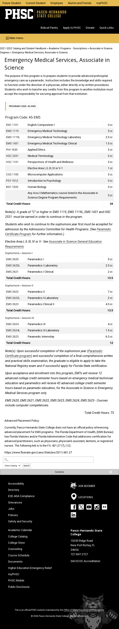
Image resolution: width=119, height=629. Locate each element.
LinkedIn (73, 515)
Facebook (73, 507)
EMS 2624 (12, 324)
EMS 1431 (12, 143)
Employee (57, 3)
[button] (59, 38)
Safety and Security (20, 521)
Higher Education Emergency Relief (30, 568)
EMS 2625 (12, 336)
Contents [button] (59, 472)
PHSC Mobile (16, 580)
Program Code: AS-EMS (22, 106)
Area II (37, 193)
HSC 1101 (12, 162)
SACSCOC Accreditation (85, 561)
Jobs (11, 508)
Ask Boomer (86, 485)
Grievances (15, 502)
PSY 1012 (12, 180)
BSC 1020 (12, 187)
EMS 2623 (12, 304)
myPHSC (102, 3)
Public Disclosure (19, 586)
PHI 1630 (11, 149)
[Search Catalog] (48, 460)
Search (27, 466)
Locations (85, 497)
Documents (15, 561)
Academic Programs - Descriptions (68, 48)
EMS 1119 (12, 131)
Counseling (15, 549)
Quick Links (107, 27)
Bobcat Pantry (49, 27)
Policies (13, 515)
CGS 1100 (12, 174)
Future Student (11, 3)
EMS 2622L (13, 298)
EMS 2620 (12, 259)
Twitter (81, 507)
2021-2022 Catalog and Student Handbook (23, 48)
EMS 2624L (13, 330)
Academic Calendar (20, 530)
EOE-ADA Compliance (21, 496)
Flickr (104, 507)
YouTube (89, 507)
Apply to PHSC (72, 27)
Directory (13, 489)
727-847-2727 (79, 554)
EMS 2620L (13, 265)
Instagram (97, 507)
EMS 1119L (13, 137)
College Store (16, 542)
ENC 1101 (12, 124)
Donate (90, 27)
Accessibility (16, 483)
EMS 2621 (12, 271)
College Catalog (17, 536)
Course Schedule (18, 555)
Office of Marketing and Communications (84, 610)
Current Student (36, 3)
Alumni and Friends (79, 3)
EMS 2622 (12, 291)
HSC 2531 (12, 155)
